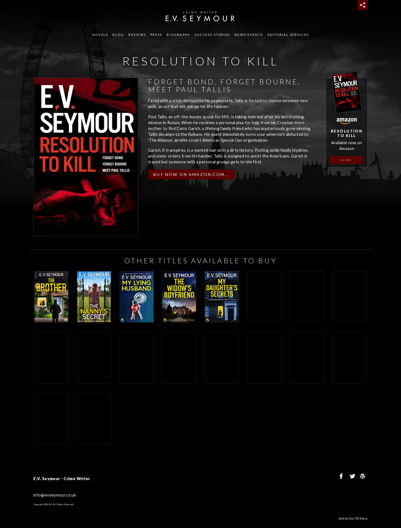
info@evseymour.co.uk (54, 495)
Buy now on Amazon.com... (191, 174)
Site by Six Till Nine (353, 518)
